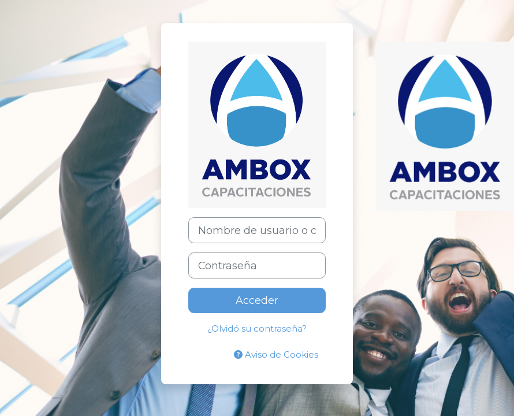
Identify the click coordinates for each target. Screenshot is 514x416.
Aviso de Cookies (276, 355)
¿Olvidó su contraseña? (257, 329)
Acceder (257, 300)
